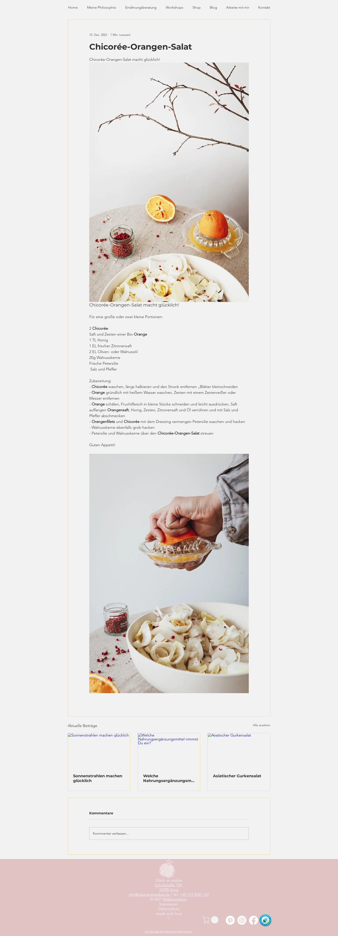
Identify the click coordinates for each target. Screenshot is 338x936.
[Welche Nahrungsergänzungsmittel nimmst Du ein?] (169, 750)
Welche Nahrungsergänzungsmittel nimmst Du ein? (168, 778)
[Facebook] (253, 920)
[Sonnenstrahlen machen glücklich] (99, 750)
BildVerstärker (175, 899)
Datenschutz (169, 908)
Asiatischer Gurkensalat (237, 776)
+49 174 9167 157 (194, 894)
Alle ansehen (261, 725)
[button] (211, 919)
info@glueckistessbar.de (149, 894)
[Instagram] (241, 920)
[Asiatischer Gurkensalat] (239, 750)
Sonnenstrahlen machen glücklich (97, 778)
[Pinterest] (230, 920)
